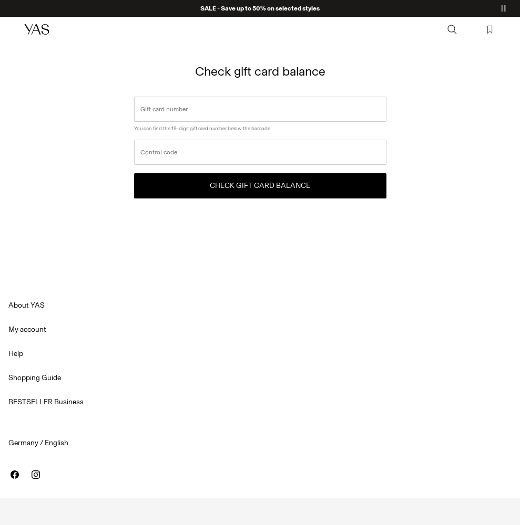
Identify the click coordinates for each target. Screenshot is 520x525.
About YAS (26, 305)
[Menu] (13, 29)
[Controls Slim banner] (503, 8)
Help (15, 353)
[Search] (452, 29)
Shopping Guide (34, 377)
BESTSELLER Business (46, 401)
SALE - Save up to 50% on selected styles (260, 8)
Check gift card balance (260, 185)
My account (27, 329)
